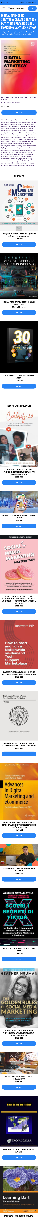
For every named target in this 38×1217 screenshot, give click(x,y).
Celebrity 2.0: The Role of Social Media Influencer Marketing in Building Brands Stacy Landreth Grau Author (19, 471)
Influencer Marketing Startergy (19, 97)
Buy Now (19, 112)
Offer (32, 8)
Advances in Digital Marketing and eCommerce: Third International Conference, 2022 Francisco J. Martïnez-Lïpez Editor (19, 825)
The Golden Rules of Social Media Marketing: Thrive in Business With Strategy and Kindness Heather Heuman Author (19, 1033)
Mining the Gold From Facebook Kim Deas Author (19, 1149)
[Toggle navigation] (3, 8)
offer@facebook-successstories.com (27, 2)
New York (5, 2)
